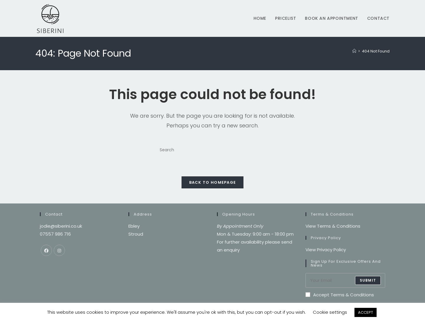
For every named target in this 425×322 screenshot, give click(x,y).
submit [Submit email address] (368, 281)
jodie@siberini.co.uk (61, 227)
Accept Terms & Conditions (339, 296)
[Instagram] (59, 251)
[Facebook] (46, 251)
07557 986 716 (55, 235)
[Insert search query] (212, 150)
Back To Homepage (212, 183)
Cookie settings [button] (330, 312)
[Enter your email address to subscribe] (345, 281)
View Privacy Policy (325, 250)
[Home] (354, 51)
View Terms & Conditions (332, 227)
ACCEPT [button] (365, 312)
